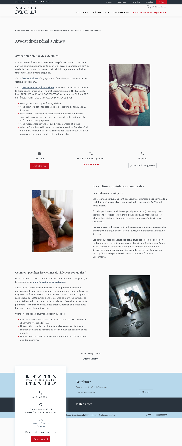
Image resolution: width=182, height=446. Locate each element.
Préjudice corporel (101, 12)
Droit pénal (75, 28)
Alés (41, 417)
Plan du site (92, 412)
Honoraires (136, 2)
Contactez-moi (39, 163)
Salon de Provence (40, 420)
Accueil (108, 2)
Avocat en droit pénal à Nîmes (38, 84)
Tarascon (41, 423)
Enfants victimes (91, 356)
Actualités (149, 2)
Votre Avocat (121, 2)
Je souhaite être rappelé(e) (142, 163)
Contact (161, 2)
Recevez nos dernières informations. (92, 384)
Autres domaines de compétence (148, 12)
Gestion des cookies (107, 412)
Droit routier (80, 12)
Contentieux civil (121, 12)
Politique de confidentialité (75, 412)
